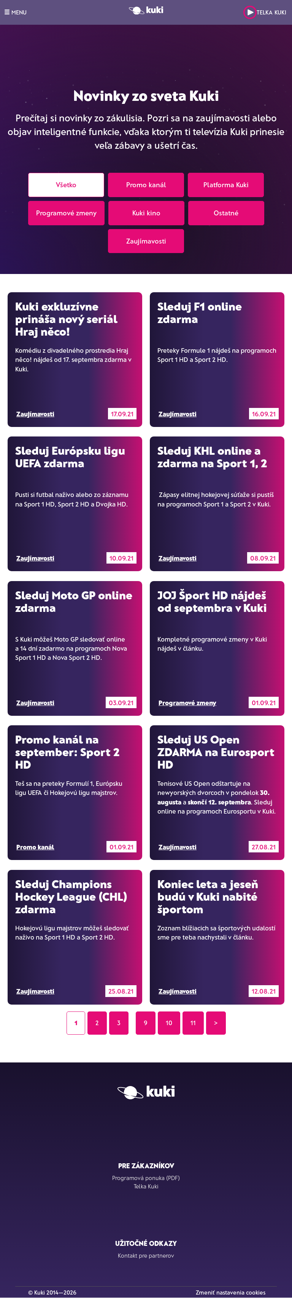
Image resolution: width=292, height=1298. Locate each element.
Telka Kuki (264, 12)
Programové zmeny (66, 213)
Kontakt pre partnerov (146, 1255)
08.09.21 (263, 558)
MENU (15, 12)
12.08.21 (264, 991)
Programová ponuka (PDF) (146, 1177)
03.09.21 (121, 702)
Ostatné (226, 213)
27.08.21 (264, 846)
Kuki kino (146, 213)
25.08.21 (120, 991)
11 (193, 1022)
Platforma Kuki (226, 184)
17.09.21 (122, 413)
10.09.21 (121, 558)
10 (169, 1022)
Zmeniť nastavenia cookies (230, 1292)
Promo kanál (146, 184)
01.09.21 (264, 702)
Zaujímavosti (146, 241)
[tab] (146, 171)
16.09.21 (264, 413)
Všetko (66, 184)
